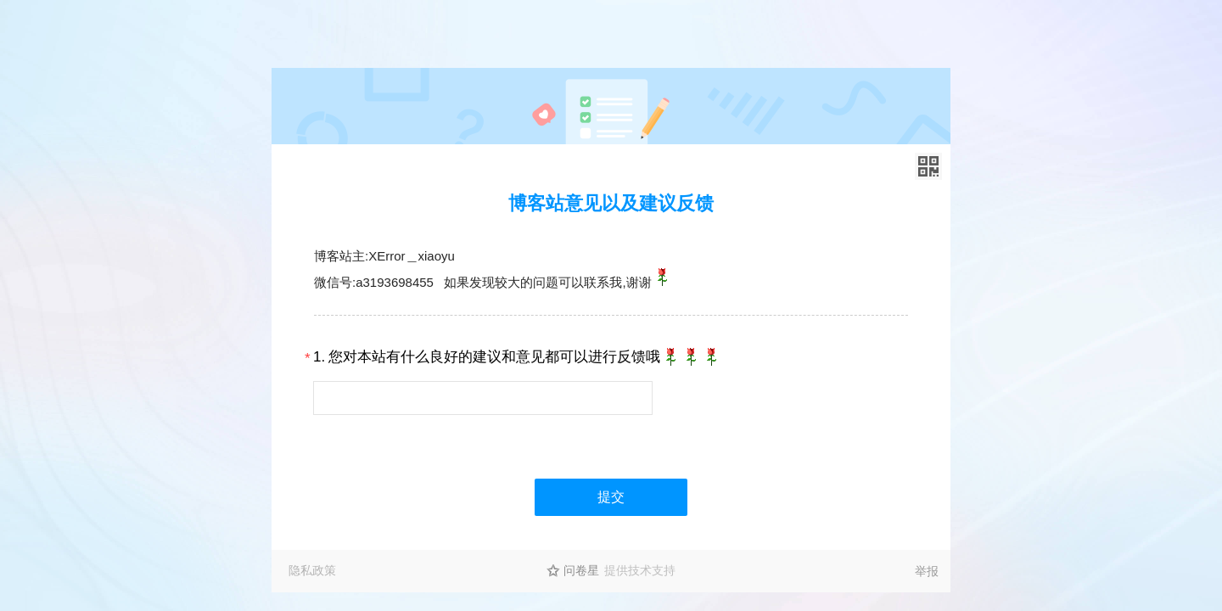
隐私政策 (312, 570)
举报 (927, 571)
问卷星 (581, 570)
